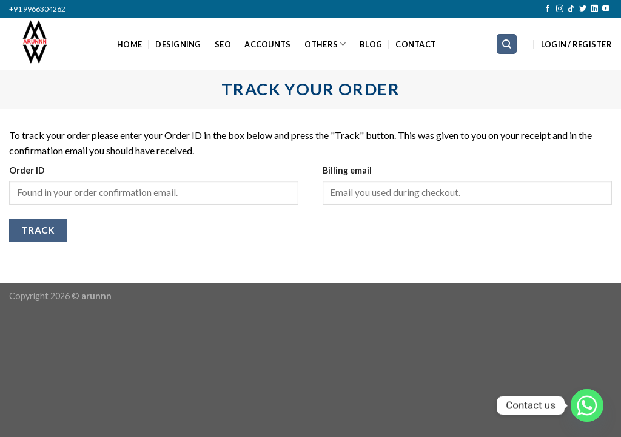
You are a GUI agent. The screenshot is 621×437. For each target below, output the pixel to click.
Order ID (27, 170)
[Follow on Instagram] (559, 9)
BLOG (371, 44)
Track (38, 230)
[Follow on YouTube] (605, 9)
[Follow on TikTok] (571, 9)
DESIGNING (178, 44)
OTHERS (325, 44)
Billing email (347, 170)
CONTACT (415, 44)
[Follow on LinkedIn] (594, 9)
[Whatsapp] (587, 405)
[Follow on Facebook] (547, 9)
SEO (223, 44)
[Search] (507, 44)
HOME (129, 44)
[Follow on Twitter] (582, 9)
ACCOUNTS (267, 44)
